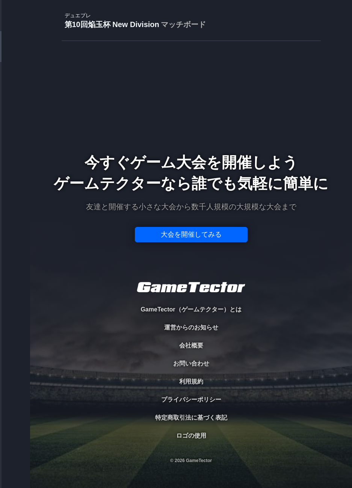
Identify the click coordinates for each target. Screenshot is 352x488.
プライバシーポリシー (191, 399)
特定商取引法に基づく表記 (191, 417)
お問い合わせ (191, 363)
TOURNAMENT (15, 53)
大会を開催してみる (191, 234)
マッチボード (183, 24)
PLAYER (15, 84)
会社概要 (191, 345)
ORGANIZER (15, 114)
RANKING (15, 145)
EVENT (15, 176)
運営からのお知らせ (191, 327)
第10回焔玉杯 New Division (135, 20)
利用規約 (191, 381)
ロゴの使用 (191, 435)
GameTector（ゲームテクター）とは (190, 309)
